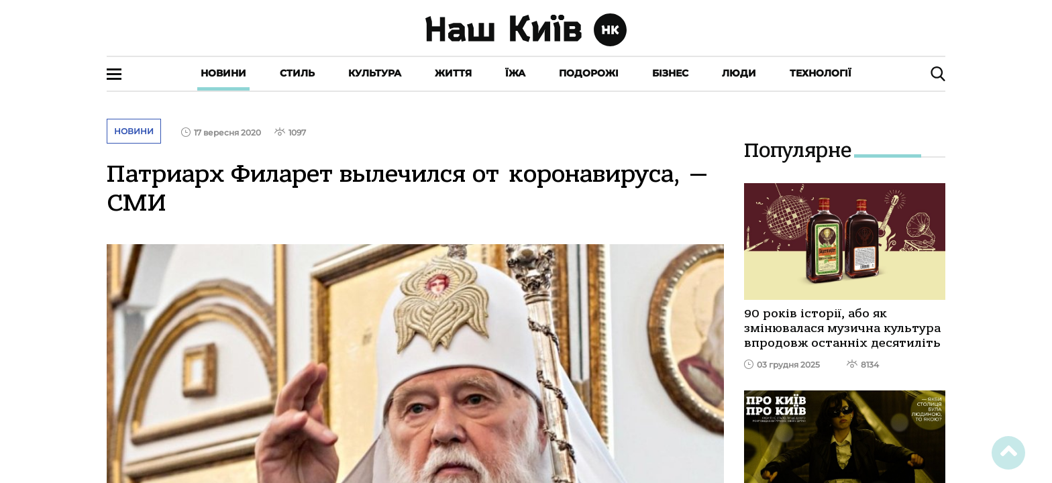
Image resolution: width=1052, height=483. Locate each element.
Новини (223, 73)
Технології (820, 73)
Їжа (515, 73)
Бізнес (670, 73)
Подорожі (589, 73)
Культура (374, 73)
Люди (739, 73)
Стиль (297, 73)
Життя (453, 73)
